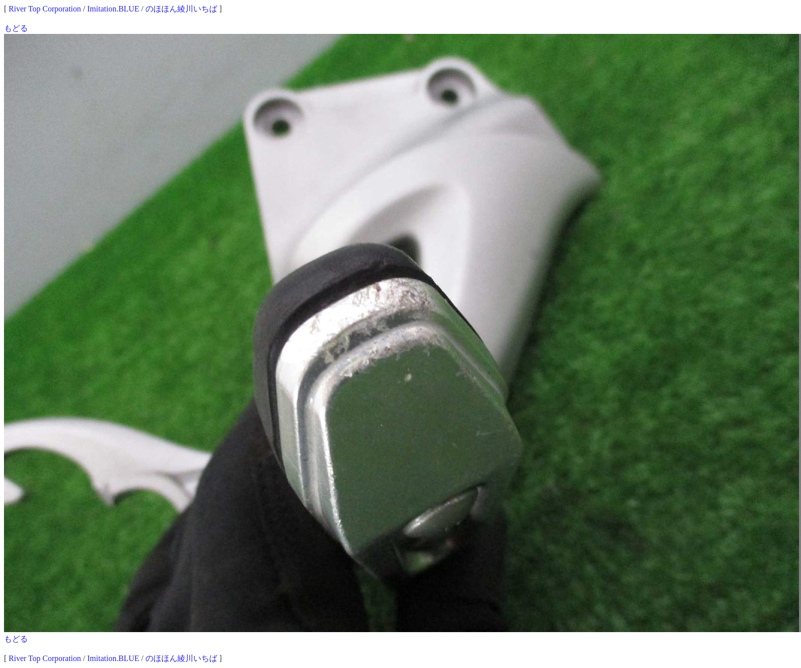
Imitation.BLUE (113, 8)
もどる (16, 28)
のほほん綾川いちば (181, 8)
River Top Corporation (44, 8)
